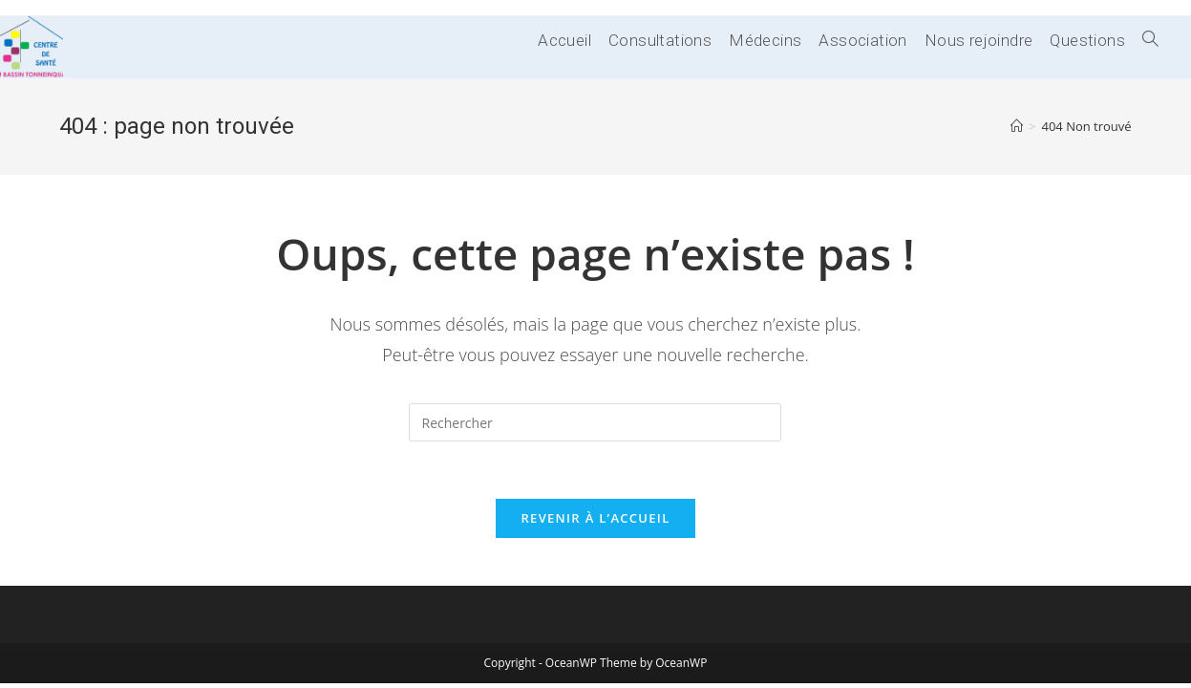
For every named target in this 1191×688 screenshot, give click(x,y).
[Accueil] (1016, 126)
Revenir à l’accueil (595, 518)
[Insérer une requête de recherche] (595, 422)
